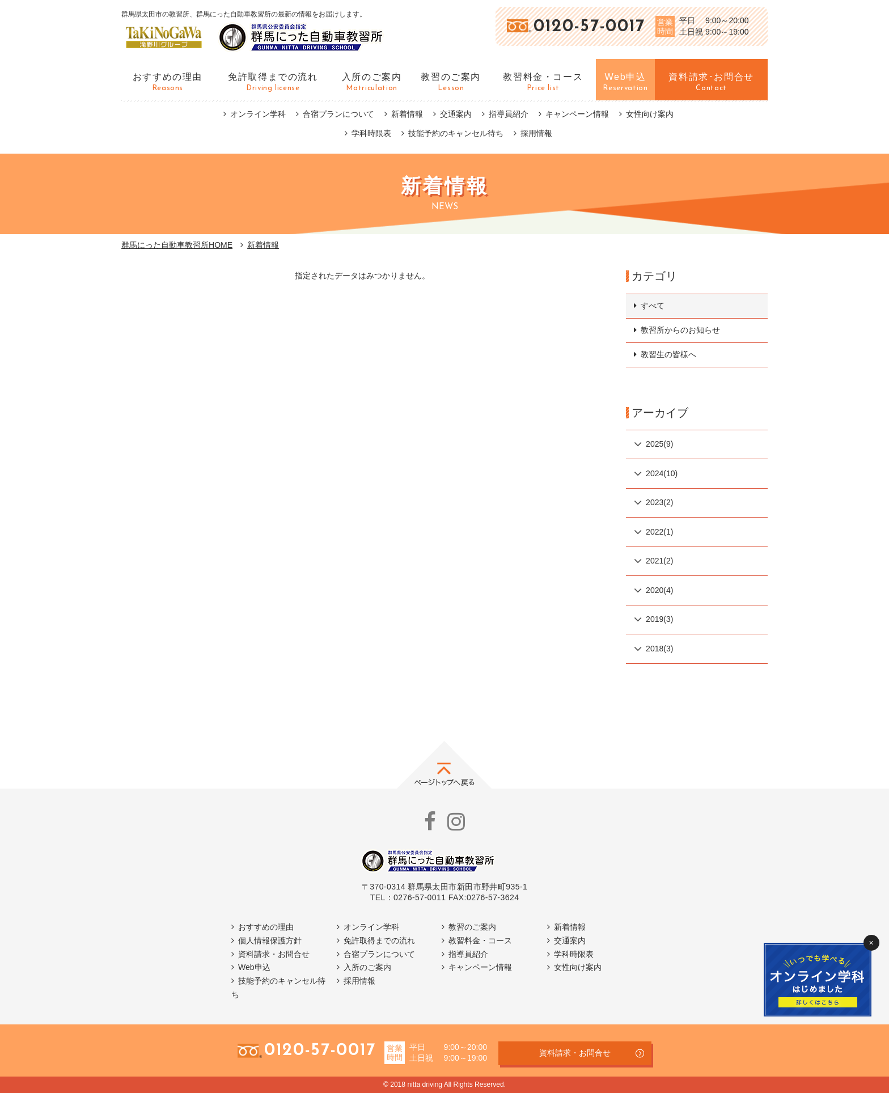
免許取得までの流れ (379, 940)
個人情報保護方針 (270, 940)
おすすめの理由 (266, 926)
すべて (652, 305)
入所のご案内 (367, 967)
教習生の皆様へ (668, 354)
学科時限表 (371, 133)
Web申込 (254, 967)
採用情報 (536, 133)
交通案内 (456, 113)
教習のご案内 (472, 926)
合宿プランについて (338, 113)
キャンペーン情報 (577, 113)
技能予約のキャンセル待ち (455, 133)
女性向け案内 (650, 113)
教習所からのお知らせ (680, 329)
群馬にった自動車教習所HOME (176, 244)
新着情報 (407, 113)
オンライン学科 (258, 113)
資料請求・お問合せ (274, 954)
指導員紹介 (508, 113)
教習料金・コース (480, 940)
